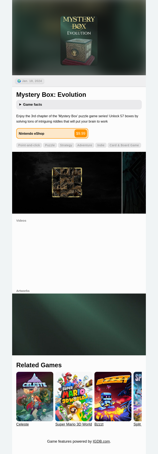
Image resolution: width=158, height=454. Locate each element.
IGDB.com (101, 441)
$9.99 (80, 133)
